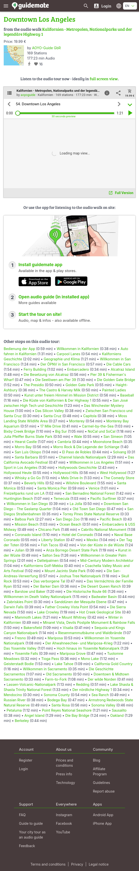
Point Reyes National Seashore (67, 710)
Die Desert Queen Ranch (101, 586)
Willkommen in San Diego (27, 504)
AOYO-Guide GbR (46, 48)
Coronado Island (28, 535)
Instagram (64, 815)
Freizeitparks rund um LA (24, 493)
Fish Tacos (49, 545)
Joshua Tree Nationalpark (80, 576)
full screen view (104, 78)
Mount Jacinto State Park (65, 571)
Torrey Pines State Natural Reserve (91, 514)
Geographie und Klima (62, 359)
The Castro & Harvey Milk (60, 390)
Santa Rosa (61, 705)
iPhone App (102, 823)
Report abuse (104, 791)
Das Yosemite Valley (20, 648)
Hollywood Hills (65, 473)
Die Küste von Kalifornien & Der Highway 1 (57, 400)
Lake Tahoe (64, 664)
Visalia (68, 628)
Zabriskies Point (20, 602)
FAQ (22, 815)
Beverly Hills (34, 483)
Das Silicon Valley (49, 411)
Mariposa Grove (73, 653)
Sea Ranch (100, 695)
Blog (96, 760)
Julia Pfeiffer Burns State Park (28, 436)
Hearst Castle (26, 442)
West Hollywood (113, 473)
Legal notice (99, 864)
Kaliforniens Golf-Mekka (43, 566)
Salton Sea (51, 555)
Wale (78, 436)
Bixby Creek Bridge (19, 431)
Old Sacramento (59, 674)
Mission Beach (26, 524)
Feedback (27, 846)
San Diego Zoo (68, 519)
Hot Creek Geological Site (100, 612)
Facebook (64, 823)
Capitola (90, 416)
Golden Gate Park (80, 385)
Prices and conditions (64, 762)
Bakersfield (33, 628)
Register (25, 760)
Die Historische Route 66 (86, 591)
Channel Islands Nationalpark (82, 457)
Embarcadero (78, 369)
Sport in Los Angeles (20, 467)
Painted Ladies (114, 390)
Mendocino (13, 695)
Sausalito (119, 710)
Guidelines (101, 782)
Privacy (77, 864)
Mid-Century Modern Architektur (107, 560)
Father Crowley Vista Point (66, 607)
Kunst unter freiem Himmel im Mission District (61, 395)
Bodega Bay (57, 700)
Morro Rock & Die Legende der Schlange (86, 447)
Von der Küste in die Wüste (102, 545)
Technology (65, 782)
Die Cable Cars (118, 364)
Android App (103, 815)
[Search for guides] (86, 6)
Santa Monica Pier (52, 488)
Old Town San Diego (89, 509)
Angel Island (34, 715)
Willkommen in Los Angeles (91, 462)
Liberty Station (53, 540)
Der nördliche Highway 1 (92, 690)
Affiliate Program (100, 771)
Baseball (127, 395)
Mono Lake (90, 659)
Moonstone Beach (107, 442)
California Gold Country (113, 664)
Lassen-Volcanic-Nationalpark (31, 684)
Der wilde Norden (102, 679)
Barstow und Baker (30, 591)
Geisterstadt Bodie (19, 664)
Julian (19, 550)
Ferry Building (35, 369)
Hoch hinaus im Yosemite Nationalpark (88, 648)
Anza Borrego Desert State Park (72, 550)
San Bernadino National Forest (90, 493)
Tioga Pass (50, 659)
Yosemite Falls (26, 653)
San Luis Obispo (28, 452)
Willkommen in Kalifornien (78, 349)
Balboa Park (24, 519)
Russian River (15, 700)
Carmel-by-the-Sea (98, 426)
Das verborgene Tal (49, 581)
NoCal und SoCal (101, 431)
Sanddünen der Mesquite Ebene (80, 602)
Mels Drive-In (72, 478)
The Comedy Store (119, 478)
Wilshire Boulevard (81, 483)
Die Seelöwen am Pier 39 (55, 380)
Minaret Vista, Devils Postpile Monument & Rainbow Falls (89, 622)
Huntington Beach (18, 498)
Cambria (64, 442)
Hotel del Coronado (77, 535)
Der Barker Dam (46, 586)
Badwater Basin (104, 597)
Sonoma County (57, 695)
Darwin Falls (13, 607)
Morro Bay (23, 447)
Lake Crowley (48, 612)
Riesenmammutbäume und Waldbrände (90, 633)
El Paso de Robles (76, 452)
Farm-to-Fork (56, 679)
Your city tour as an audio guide (32, 834)
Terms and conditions (47, 864)
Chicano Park (49, 529)
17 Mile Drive (50, 426)
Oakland (116, 715)
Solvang (119, 452)
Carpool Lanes (68, 354)
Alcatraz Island (123, 369)
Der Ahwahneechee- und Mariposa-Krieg (79, 643)
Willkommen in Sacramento (45, 669)
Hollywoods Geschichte (77, 467)
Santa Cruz (52, 416)
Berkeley (22, 720)
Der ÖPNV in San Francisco (62, 364)
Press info (64, 774)
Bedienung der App (19, 349)
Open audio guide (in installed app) (53, 296)
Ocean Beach (70, 524)
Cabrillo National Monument (103, 529)
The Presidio (33, 385)
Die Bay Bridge (77, 715)
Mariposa (55, 638)
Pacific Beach (111, 519)
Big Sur (61, 431)
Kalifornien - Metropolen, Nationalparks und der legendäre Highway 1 (68, 31)
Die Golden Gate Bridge (116, 380)
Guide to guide (31, 823)
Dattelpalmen (47, 560)
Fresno (20, 638)
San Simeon (113, 436)
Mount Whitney (74, 617)
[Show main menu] (6, 6)
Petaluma (14, 710)
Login (23, 769)
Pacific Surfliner (103, 498)
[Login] (102, 6)
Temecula (61, 498)
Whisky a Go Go (28, 478)
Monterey (77, 421)
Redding (82, 684)
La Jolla (76, 504)
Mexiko (92, 540)
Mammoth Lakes (28, 617)
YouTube (63, 832)
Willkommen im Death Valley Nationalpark (37, 597)
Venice (94, 488)
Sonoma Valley (103, 705)
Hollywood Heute (18, 473)
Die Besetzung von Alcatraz (46, 374)
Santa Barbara (26, 457)
